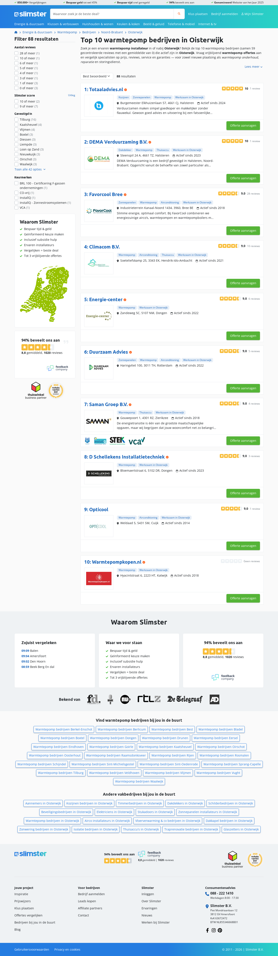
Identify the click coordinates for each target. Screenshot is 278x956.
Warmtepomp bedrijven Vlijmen (168, 773)
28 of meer (30, 53)
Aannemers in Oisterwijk (43, 803)
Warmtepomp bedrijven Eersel (216, 738)
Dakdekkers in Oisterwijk (185, 803)
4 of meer (29, 73)
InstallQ (27, 198)
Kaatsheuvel (31, 125)
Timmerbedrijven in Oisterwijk (140, 803)
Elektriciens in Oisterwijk (114, 812)
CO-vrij (27, 193)
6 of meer (29, 63)
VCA (25, 208)
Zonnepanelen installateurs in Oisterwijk (207, 812)
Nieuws (147, 915)
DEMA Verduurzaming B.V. (118, 142)
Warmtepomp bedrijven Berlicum (122, 729)
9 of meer (29, 106)
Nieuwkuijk (30, 154)
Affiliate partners (90, 908)
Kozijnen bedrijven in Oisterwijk (89, 803)
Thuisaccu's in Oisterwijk (141, 829)
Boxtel (26, 134)
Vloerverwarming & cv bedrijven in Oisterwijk (167, 821)
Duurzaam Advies (108, 352)
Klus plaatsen (198, 14)
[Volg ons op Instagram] (213, 930)
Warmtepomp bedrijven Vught (218, 773)
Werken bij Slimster (156, 922)
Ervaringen (149, 908)
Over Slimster (151, 901)
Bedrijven (89, 32)
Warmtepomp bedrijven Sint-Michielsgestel (103, 764)
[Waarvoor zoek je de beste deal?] (112, 14)
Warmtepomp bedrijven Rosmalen (224, 755)
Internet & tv (207, 24)
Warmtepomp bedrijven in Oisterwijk (52, 821)
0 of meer (29, 88)
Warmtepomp (67, 32)
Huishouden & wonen (97, 24)
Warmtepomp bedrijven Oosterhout (55, 755)
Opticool (98, 509)
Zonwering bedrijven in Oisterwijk (43, 829)
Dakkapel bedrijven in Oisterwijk (229, 821)
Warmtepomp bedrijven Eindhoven (58, 747)
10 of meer (30, 58)
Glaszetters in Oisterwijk (241, 829)
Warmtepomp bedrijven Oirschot (221, 747)
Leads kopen (87, 901)
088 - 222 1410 (221, 893)
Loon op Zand (32, 149)
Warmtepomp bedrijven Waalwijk (139, 781)
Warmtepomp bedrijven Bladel (221, 729)
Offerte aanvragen (243, 125)
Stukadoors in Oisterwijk (155, 812)
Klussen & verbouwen (63, 24)
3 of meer (29, 78)
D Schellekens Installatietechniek (127, 457)
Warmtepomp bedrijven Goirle (111, 747)
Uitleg (71, 95)
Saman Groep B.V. (108, 404)
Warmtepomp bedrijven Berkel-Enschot (63, 729)
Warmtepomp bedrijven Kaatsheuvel (165, 747)
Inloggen (148, 894)
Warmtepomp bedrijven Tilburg (61, 773)
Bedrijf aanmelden (224, 14)
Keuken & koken (128, 24)
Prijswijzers (22, 901)
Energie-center (105, 299)
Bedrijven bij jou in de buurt (34, 922)
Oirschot (28, 159)
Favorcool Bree (106, 194)
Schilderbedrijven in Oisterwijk (230, 803)
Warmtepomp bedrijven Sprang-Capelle (232, 764)
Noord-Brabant (112, 32)
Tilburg (28, 119)
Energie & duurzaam (29, 24)
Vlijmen (27, 129)
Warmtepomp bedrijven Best (172, 729)
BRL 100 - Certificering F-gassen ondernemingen (42, 185)
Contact (83, 915)
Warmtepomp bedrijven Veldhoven (114, 773)
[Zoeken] (179, 14)
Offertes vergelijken (28, 915)
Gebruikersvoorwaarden (31, 949)
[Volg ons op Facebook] (207, 930)
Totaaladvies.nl (106, 89)
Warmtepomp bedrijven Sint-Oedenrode (169, 764)
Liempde (28, 144)
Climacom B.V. (104, 247)
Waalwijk (28, 164)
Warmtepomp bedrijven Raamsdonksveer (116, 755)
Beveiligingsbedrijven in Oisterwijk (66, 812)
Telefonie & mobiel (181, 24)
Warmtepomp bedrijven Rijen (172, 755)
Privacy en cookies (67, 949)
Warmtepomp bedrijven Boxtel (62, 738)
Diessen (27, 139)
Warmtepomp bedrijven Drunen (165, 738)
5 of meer (29, 68)
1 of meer (29, 83)
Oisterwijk (135, 32)
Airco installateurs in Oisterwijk (107, 821)
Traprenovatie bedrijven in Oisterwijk (191, 829)
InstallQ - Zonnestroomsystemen (45, 203)
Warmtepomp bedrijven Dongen (113, 738)
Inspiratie (21, 894)
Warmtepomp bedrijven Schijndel (41, 764)
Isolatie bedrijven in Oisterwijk (96, 829)
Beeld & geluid (153, 24)
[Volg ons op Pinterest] (220, 930)
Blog (17, 929)
